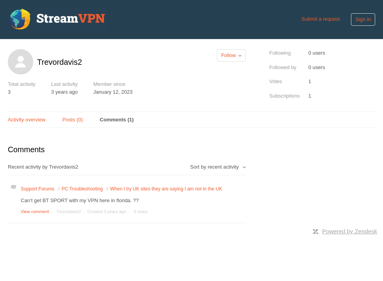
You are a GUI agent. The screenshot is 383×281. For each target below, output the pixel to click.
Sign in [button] (363, 19)
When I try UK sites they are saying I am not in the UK (166, 189)
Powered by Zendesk (349, 231)
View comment (35, 211)
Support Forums (37, 189)
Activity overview (26, 120)
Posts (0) (73, 120)
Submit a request (320, 19)
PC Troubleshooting (82, 189)
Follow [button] (228, 55)
